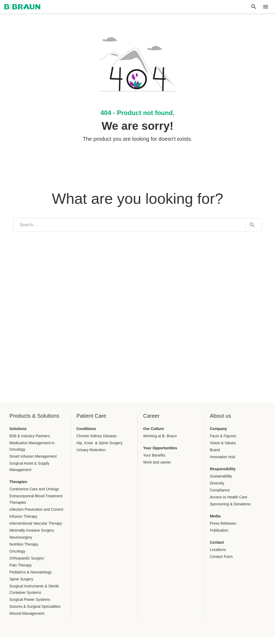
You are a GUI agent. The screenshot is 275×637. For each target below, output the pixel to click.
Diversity (217, 483)
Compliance (220, 490)
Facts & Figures (223, 436)
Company (218, 429)
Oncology (17, 551)
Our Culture (153, 429)
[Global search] (253, 6)
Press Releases (223, 523)
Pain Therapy (20, 565)
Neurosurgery (20, 537)
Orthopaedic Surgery (26, 558)
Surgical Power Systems (29, 599)
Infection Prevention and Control (36, 509)
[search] (129, 225)
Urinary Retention (91, 450)
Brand (215, 450)
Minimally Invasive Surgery (31, 530)
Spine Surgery (21, 579)
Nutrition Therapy (23, 544)
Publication (219, 530)
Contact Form (221, 556)
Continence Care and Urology (34, 489)
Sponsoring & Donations (230, 504)
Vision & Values (223, 443)
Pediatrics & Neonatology (30, 572)
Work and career (157, 462)
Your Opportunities (160, 448)
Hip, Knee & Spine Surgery (99, 443)
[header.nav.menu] (265, 6)
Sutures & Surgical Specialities (35, 606)
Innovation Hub (222, 457)
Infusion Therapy (23, 516)
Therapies (18, 482)
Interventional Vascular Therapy (35, 523)
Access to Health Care (228, 497)
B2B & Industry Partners (29, 436)
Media (215, 516)
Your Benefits (154, 455)
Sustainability (221, 476)
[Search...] (250, 225)
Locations (218, 549)
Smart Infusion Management (33, 456)
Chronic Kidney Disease (97, 436)
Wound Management (26, 613)
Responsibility (223, 469)
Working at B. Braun (160, 436)
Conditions (86, 429)
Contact (217, 542)
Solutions (18, 429)
